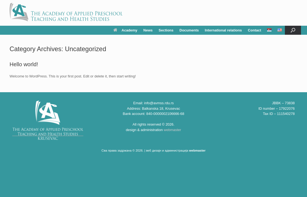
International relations (223, 30)
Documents (189, 30)
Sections (166, 30)
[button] (293, 30)
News (148, 30)
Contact (254, 30)
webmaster (172, 130)
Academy (125, 30)
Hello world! (24, 64)
